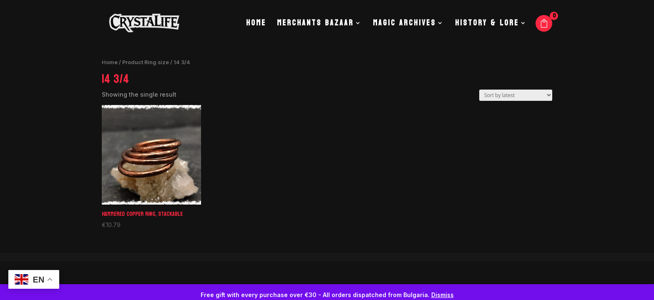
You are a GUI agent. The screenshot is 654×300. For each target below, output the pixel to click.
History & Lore (487, 25)
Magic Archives (404, 25)
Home (256, 25)
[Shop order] (515, 95)
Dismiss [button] (442, 294)
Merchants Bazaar (315, 25)
